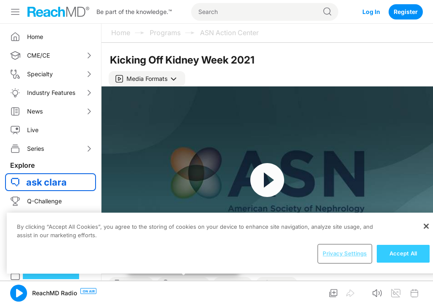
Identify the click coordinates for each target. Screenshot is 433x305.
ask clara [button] (46, 182)
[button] (147, 78)
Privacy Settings (345, 253)
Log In (371, 11)
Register (406, 11)
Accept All (403, 253)
